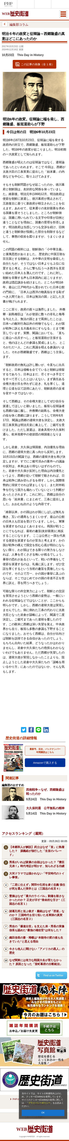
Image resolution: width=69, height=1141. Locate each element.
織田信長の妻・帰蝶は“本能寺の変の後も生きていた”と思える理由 (36, 939)
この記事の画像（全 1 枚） (37, 64)
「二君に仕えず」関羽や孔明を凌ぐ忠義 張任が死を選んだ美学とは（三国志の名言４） (37, 886)
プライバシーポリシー (39, 1103)
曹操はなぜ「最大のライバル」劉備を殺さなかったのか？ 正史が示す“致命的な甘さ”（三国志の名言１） (37, 899)
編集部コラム (15, 24)
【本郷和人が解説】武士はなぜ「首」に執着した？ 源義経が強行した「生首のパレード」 (36, 850)
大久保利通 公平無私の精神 (45, 808)
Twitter (23, 730)
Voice (26, 4)
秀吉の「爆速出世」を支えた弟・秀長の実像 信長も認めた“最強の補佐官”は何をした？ (38, 928)
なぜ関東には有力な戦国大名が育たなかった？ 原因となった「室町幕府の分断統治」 (35, 962)
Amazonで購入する (45, 762)
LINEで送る (38, 730)
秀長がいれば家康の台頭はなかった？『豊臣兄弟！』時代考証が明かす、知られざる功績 (36, 864)
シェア (31, 730)
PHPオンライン (8, 4)
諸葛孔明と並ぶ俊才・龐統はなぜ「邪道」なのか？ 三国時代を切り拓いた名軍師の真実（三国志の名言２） (36, 915)
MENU (63, 14)
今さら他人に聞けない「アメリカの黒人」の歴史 (36, 950)
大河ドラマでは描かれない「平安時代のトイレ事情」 (36, 875)
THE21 (43, 4)
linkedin (46, 730)
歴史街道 (60, 4)
